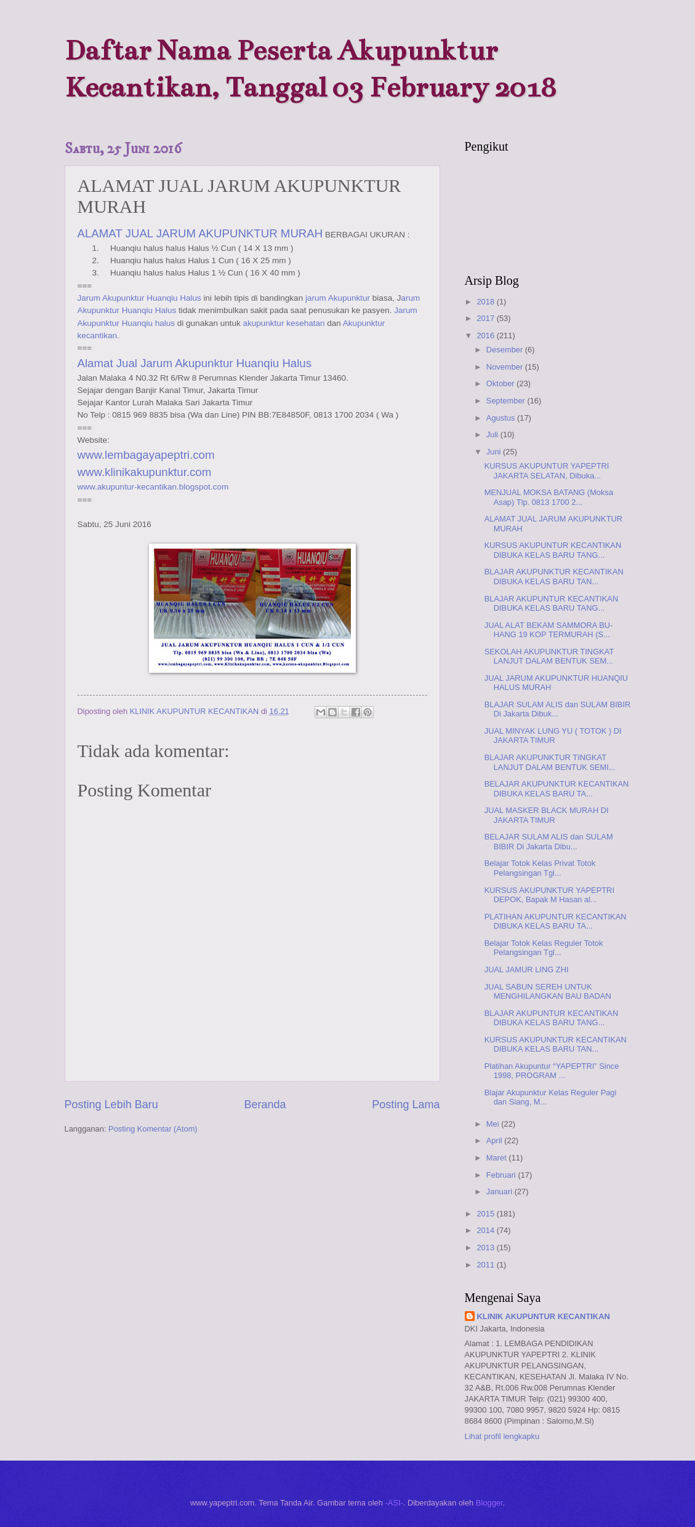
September (507, 400)
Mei (493, 1123)
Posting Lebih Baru (111, 1104)
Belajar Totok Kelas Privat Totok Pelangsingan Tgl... (540, 868)
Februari (502, 1175)
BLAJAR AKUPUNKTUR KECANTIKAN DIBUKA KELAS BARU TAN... (554, 576)
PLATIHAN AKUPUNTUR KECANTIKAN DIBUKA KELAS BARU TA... (555, 921)
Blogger (489, 1502)
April (495, 1140)
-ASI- (394, 1502)
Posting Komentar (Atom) (153, 1128)
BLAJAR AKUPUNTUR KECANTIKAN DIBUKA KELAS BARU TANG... (551, 603)
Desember (505, 349)
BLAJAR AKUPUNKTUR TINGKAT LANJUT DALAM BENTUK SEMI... (550, 762)
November (505, 366)
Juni (494, 451)
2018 (486, 301)
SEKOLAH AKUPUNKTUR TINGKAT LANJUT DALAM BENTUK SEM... (549, 656)
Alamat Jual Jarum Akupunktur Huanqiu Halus (195, 363)
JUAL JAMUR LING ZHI (526, 969)
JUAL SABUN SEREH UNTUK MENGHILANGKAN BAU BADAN (547, 991)
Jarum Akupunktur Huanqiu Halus (139, 298)
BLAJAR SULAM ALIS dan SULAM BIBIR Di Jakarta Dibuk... (557, 709)
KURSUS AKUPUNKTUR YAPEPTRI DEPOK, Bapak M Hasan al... (549, 895)
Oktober (501, 383)
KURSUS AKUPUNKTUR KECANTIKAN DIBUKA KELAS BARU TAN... (555, 1044)
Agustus (501, 417)
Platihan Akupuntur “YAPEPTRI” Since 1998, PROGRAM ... (551, 1070)
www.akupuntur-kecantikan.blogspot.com (153, 486)
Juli (493, 434)
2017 (486, 318)
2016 (486, 335)
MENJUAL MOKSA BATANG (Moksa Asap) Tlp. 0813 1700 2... (548, 497)
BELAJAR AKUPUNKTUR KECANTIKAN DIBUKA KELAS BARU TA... (556, 788)
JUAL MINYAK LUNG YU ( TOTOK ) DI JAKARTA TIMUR (553, 735)
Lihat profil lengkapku (502, 1436)
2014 (486, 1230)
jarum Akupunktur (337, 298)
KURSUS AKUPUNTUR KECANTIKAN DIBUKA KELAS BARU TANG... (553, 550)
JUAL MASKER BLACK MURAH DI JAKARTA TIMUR (546, 815)
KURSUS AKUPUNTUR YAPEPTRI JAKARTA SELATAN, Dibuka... (546, 470)
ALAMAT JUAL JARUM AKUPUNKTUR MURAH (200, 233)
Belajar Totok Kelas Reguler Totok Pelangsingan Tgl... (543, 947)
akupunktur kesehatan (284, 323)
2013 (486, 1247)
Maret (497, 1157)
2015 (486, 1213)
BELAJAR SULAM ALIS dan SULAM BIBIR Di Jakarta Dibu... (548, 841)
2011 (486, 1264)
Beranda (265, 1104)
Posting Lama (406, 1104)
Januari (500, 1191)
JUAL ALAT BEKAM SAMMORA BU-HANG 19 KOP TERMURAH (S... (548, 630)
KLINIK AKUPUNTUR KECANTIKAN (543, 1316)
